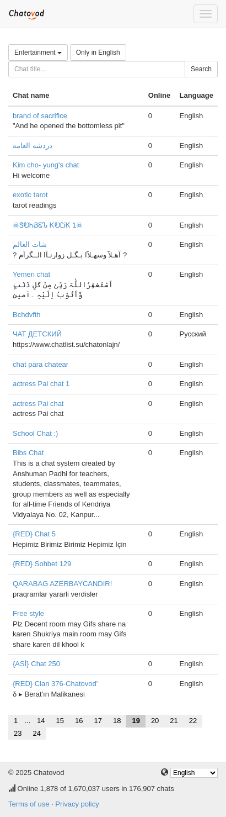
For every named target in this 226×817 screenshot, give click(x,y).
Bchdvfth (27, 314)
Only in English (98, 52)
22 (193, 720)
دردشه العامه (32, 145)
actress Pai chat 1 (41, 383)
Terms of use (28, 804)
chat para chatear (40, 364)
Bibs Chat (28, 453)
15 (60, 720)
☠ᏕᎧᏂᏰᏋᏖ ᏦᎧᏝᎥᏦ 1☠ (48, 225)
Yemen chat (31, 274)
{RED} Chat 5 (34, 534)
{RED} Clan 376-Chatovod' (55, 683)
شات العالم (30, 244)
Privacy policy (77, 804)
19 (135, 720)
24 (36, 733)
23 (17, 733)
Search (201, 69)
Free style (28, 613)
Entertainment (38, 52)
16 (79, 720)
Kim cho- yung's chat (46, 165)
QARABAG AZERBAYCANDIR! (62, 583)
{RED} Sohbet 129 (42, 564)
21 (173, 720)
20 (155, 720)
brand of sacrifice (40, 116)
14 (41, 720)
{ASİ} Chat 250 (36, 664)
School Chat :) (35, 433)
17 (97, 720)
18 (117, 720)
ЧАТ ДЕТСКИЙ (37, 334)
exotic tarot (30, 195)
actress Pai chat (38, 403)
